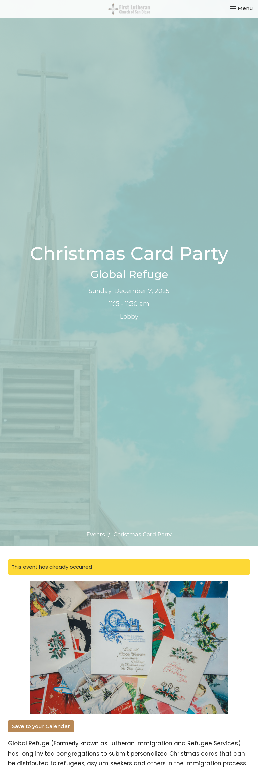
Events (95, 534)
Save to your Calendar (41, 726)
